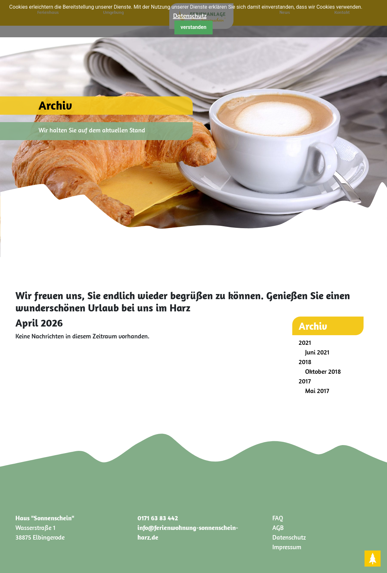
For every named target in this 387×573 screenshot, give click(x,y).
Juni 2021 (317, 352)
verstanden (193, 27)
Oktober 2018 (323, 371)
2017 (305, 381)
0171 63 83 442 (157, 518)
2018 (305, 362)
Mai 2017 (317, 391)
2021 (305, 342)
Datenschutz (190, 16)
